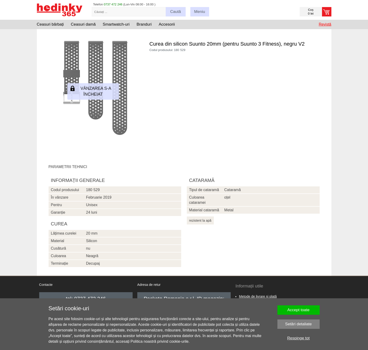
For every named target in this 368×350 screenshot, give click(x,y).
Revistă (325, 24)
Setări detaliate (298, 324)
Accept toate (298, 310)
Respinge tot (298, 338)
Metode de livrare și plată (258, 296)
